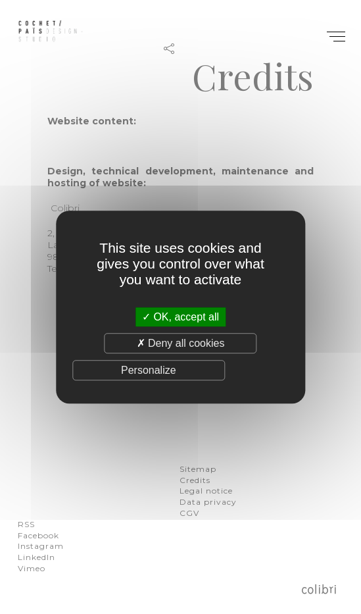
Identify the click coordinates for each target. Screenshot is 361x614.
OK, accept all (180, 316)
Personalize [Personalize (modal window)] (148, 370)
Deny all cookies (181, 343)
